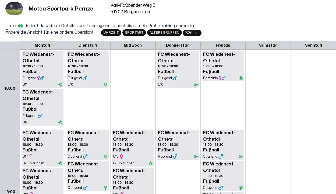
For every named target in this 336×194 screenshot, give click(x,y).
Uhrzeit (111, 32)
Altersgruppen (164, 32)
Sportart (134, 32)
